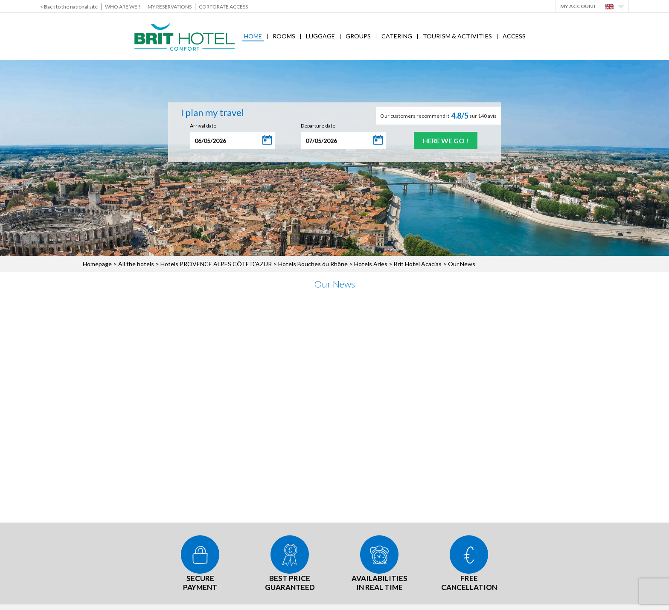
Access (514, 36)
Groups (358, 36)
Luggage (320, 36)
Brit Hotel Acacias (418, 263)
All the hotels (136, 263)
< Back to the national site (69, 6)
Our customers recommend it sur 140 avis (438, 115)
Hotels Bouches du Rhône (313, 263)
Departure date (318, 125)
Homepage (97, 263)
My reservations (170, 6)
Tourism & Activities (457, 36)
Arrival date (203, 125)
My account (578, 6)
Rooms (284, 36)
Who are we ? (122, 6)
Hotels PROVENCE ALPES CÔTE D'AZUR (216, 263)
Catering (396, 36)
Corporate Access (223, 6)
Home (253, 36)
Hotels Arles (370, 263)
